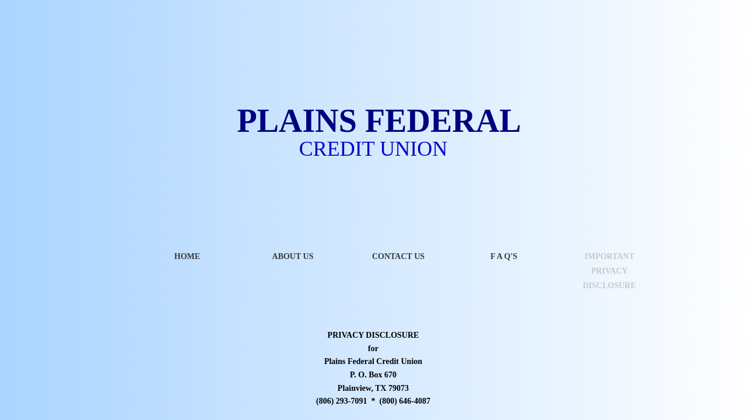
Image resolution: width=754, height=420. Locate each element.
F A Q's (503, 256)
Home (187, 256)
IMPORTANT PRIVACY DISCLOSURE (609, 271)
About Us (293, 256)
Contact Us (398, 256)
